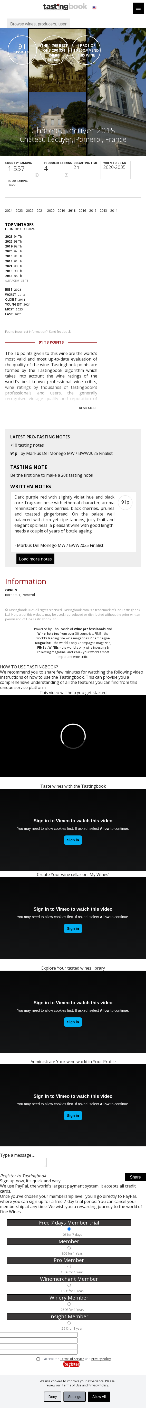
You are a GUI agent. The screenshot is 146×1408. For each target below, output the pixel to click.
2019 (61, 210)
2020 (50, 210)
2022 (29, 210)
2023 (19, 210)
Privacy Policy (98, 1385)
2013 (103, 210)
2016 (82, 210)
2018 (71, 210)
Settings (74, 1397)
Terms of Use (71, 1385)
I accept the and (77, 1360)
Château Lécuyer (46, 139)
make (51, 475)
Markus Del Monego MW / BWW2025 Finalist (69, 453)
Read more (88, 408)
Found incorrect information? (38, 331)
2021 (40, 210)
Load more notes (35, 559)
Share (135, 1178)
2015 (92, 210)
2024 (8, 210)
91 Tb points (51, 342)
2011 (114, 210)
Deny (52, 1397)
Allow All (99, 1397)
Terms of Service (72, 1360)
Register (71, 1365)
